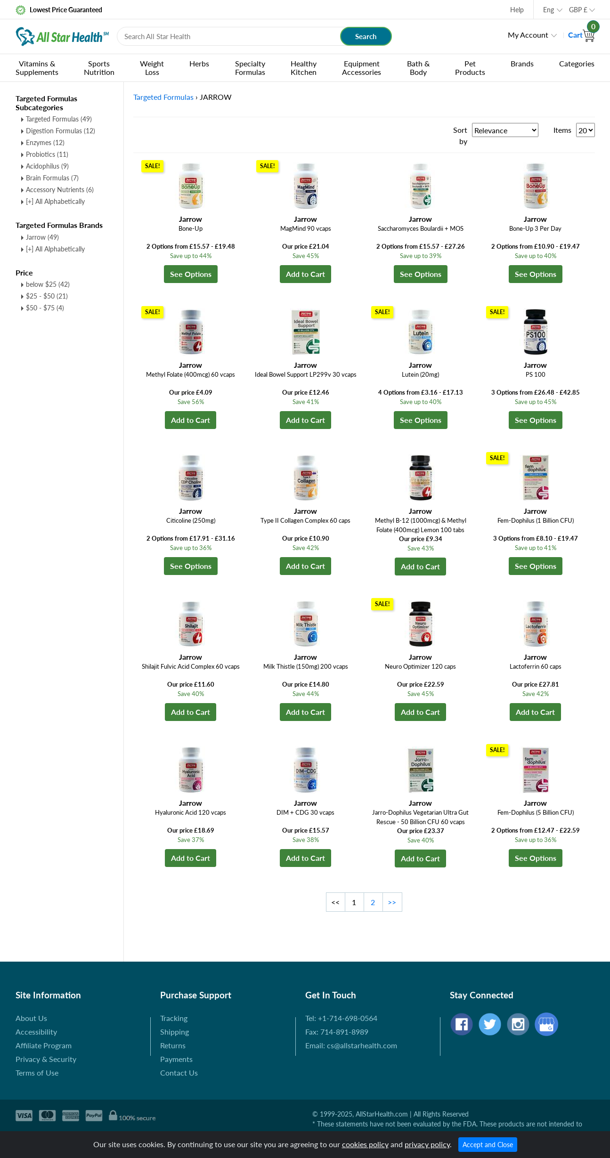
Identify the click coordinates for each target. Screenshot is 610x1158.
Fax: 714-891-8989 (336, 1031)
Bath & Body (418, 67)
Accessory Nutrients (60, 190)
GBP (578, 10)
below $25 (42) (48, 284)
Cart (581, 34)
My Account (528, 34)
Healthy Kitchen (304, 67)
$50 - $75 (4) (45, 308)
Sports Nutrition (99, 67)
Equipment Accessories (361, 67)
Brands (522, 63)
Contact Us (179, 1072)
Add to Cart (305, 273)
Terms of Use (37, 1072)
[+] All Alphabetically (55, 201)
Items (562, 129)
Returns (173, 1045)
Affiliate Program (44, 1045)
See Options (190, 273)
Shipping (174, 1031)
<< (335, 902)
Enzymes (45, 142)
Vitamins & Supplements (37, 67)
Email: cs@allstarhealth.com (351, 1045)
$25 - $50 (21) (47, 296)
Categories (576, 63)
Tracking (173, 1017)
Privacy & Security (46, 1058)
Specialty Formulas (250, 67)
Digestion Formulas (60, 131)
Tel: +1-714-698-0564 (341, 1017)
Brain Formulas (52, 178)
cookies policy (365, 1144)
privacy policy (427, 1144)
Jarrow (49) (42, 237)
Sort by (460, 135)
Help (517, 10)
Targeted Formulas (59, 119)
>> (392, 902)
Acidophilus (47, 166)
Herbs (199, 63)
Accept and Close (488, 1145)
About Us (31, 1017)
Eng (548, 10)
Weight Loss (152, 67)
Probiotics (47, 154)
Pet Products (470, 67)
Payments (176, 1058)
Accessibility (36, 1031)
